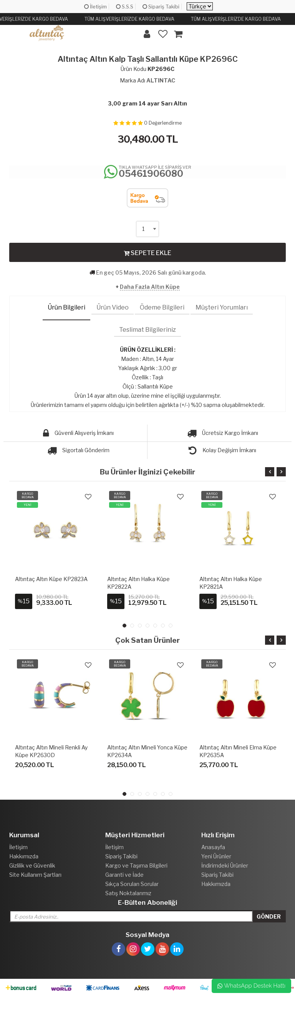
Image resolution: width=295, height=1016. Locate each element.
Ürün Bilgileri (66, 307)
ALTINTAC (160, 80)
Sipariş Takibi (161, 6)
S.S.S (124, 6)
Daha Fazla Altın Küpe (150, 286)
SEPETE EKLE (147, 253)
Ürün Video (112, 307)
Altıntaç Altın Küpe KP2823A (51, 579)
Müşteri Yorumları (222, 307)
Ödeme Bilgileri (162, 307)
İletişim (95, 6)
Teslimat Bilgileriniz (147, 329)
